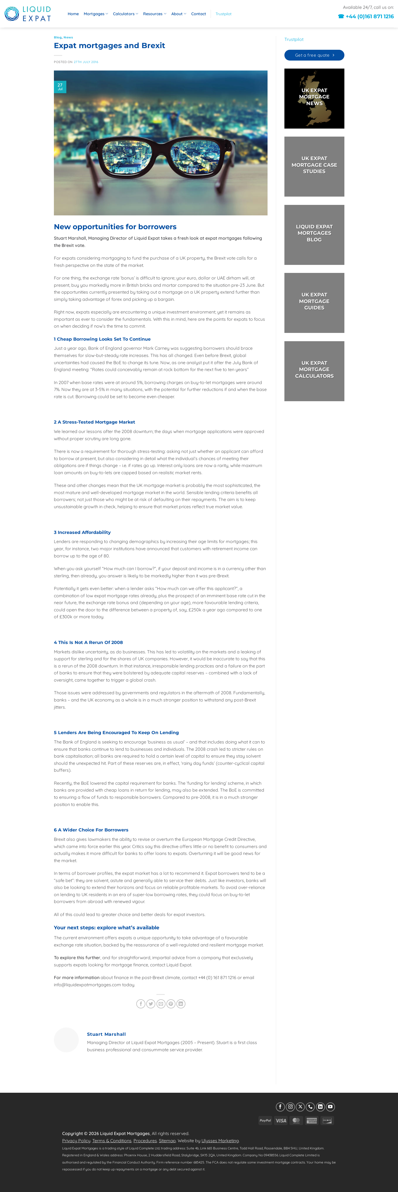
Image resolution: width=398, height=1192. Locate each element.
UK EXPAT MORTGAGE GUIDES (314, 301)
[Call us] (310, 1107)
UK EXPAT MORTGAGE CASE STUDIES (314, 165)
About (178, 13)
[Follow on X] (300, 1107)
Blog (58, 37)
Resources (154, 13)
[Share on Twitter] (150, 1003)
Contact (198, 13)
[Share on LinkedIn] (180, 1003)
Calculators (125, 13)
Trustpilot (224, 13)
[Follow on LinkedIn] (320, 1107)
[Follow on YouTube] (330, 1107)
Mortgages (96, 13)
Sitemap (167, 1140)
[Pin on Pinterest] (171, 1003)
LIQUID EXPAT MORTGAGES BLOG (314, 233)
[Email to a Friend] (161, 1003)
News (68, 37)
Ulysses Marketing (220, 1140)
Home (73, 13)
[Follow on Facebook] (280, 1107)
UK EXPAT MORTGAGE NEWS (314, 96)
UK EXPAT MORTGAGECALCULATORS (314, 369)
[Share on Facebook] (140, 1003)
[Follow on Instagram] (290, 1107)
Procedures (145, 1140)
